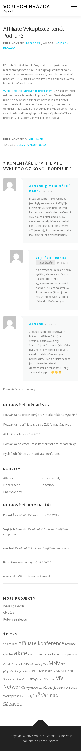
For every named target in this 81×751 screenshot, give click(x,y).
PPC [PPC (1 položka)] (63, 664)
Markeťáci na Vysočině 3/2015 (31, 562)
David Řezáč (12, 515)
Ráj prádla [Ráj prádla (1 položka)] (55, 671)
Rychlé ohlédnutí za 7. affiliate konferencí (31, 454)
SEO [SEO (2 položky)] (64, 671)
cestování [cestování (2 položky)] (44, 654)
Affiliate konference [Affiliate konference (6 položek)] (41, 643)
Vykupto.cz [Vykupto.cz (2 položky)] (34, 687)
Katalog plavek (13, 606)
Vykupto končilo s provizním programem (28, 91)
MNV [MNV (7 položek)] (54, 663)
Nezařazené (11, 485)
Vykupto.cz (36, 145)
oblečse (8, 612)
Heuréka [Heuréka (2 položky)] (27, 664)
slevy (21, 145)
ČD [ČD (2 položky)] (35, 696)
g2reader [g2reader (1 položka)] (72, 654)
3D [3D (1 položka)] (4, 644)
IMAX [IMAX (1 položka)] (45, 664)
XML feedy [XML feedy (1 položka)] (26, 696)
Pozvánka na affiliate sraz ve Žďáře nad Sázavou (37, 424)
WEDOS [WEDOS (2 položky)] (71, 687)
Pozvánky (47, 485)
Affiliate (35, 139)
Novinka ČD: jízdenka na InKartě (28, 576)
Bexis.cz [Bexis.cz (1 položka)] (32, 654)
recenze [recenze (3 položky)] (37, 670)
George (36, 324)
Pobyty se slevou (15, 619)
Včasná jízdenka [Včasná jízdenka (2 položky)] (53, 687)
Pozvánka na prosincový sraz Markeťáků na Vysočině (40, 415)
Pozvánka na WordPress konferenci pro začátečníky (39, 444)
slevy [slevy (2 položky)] (33, 679)
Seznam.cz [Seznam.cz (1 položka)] (9, 679)
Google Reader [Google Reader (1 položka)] (11, 664)
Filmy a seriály (50, 478)
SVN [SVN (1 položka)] (46, 679)
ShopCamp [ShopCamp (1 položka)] (22, 679)
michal (8, 548)
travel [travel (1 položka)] (52, 679)
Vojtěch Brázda (26, 6)
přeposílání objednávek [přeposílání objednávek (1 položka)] (16, 671)
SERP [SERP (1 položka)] (70, 671)
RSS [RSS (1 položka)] (46, 671)
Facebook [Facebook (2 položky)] (59, 654)
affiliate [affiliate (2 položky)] (12, 644)
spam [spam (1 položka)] (40, 679)
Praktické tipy (12, 492)
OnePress (66, 736)
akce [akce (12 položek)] (20, 653)
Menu (73, 8)
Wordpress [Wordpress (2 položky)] (11, 696)
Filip (6, 562)
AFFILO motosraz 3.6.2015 (22, 434)
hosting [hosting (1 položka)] (38, 664)
